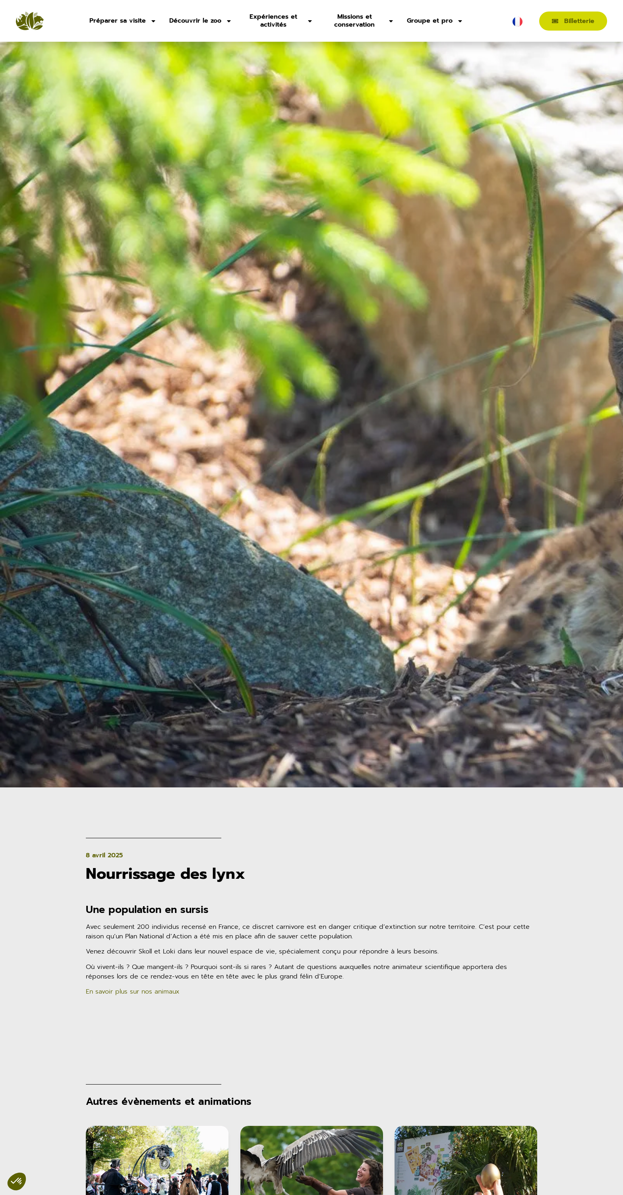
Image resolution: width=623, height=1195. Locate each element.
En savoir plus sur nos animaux (133, 991)
